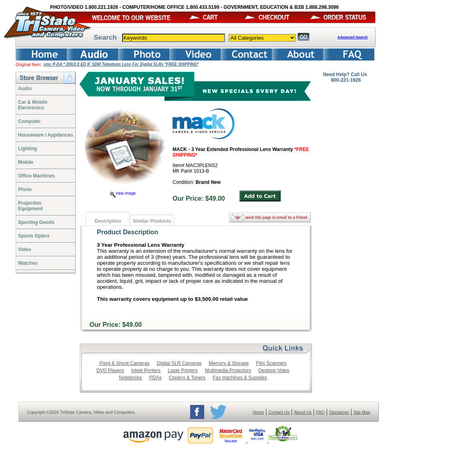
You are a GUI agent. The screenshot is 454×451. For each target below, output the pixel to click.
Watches (28, 263)
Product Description (127, 232)
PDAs (155, 378)
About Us (302, 412)
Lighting (27, 148)
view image (123, 193)
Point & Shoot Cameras (124, 363)
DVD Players (110, 370)
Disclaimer (339, 412)
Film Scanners (271, 363)
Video (24, 249)
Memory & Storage (229, 363)
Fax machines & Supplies (240, 378)
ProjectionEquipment (30, 205)
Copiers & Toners (187, 378)
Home (258, 412)
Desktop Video (273, 370)
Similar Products (152, 221)
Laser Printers (183, 370)
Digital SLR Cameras (179, 363)
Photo (25, 189)
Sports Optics (34, 236)
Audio (25, 88)
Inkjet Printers (146, 370)
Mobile (25, 162)
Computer (29, 121)
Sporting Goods (36, 222)
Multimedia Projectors (228, 370)
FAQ (320, 412)
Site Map (362, 412)
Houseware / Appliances (45, 135)
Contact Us (279, 412)
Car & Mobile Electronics (32, 105)
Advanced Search (352, 37)
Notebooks (130, 378)
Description (107, 221)
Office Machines (36, 176)
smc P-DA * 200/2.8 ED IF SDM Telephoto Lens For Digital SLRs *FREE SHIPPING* (121, 64)
